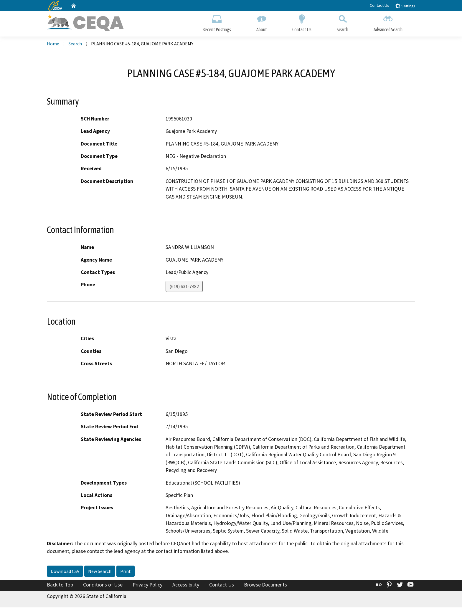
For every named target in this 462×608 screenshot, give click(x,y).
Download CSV (65, 572)
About (261, 23)
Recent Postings (216, 23)
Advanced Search (388, 23)
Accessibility (185, 585)
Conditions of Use (103, 585)
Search (342, 23)
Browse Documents (265, 585)
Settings (405, 6)
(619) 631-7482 (184, 287)
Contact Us (379, 5)
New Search (99, 572)
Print (125, 572)
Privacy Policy (147, 585)
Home (53, 44)
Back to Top (60, 585)
